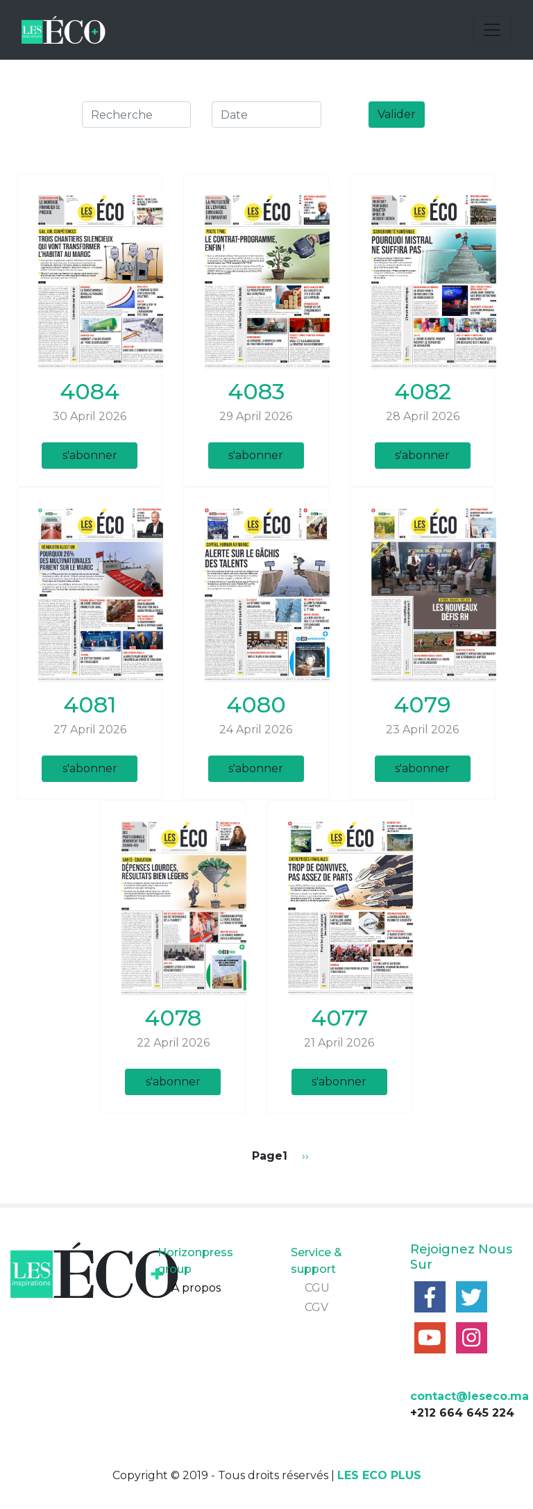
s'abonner (89, 455)
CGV (316, 1307)
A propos (196, 1287)
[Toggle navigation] (492, 30)
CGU (317, 1287)
